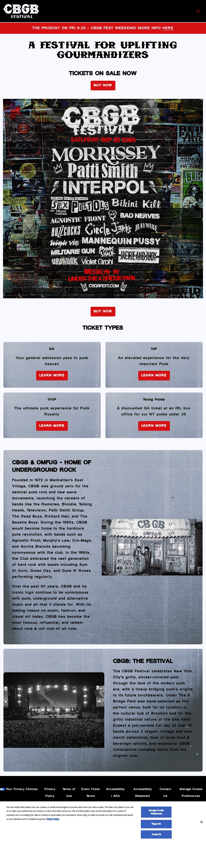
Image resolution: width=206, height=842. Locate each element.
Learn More (52, 375)
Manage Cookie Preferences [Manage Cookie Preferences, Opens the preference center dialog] (156, 813)
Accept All (156, 835)
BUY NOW (103, 85)
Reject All (156, 825)
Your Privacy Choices (22, 789)
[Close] (201, 823)
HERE (168, 28)
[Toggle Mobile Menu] (198, 11)
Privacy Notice (53, 820)
